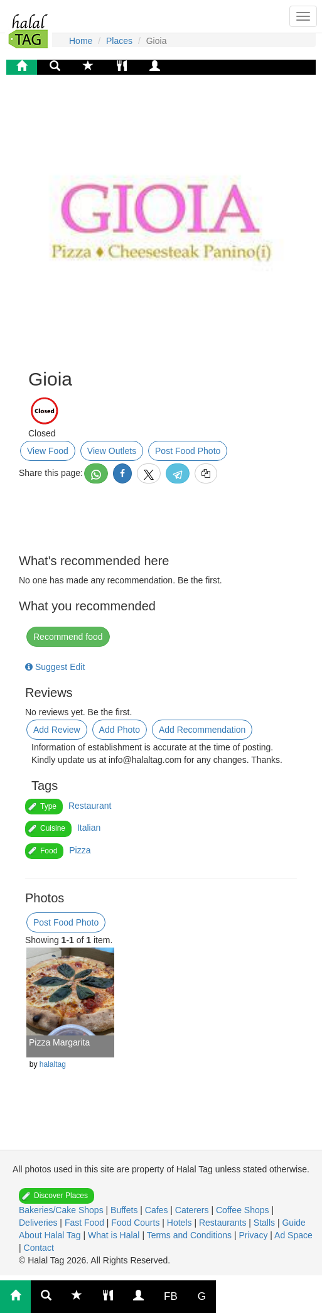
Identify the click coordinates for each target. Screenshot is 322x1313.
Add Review (56, 730)
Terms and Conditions (190, 1235)
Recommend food (68, 637)
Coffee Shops (243, 1210)
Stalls (265, 1223)
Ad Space (293, 1235)
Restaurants (224, 1223)
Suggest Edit (55, 667)
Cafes (157, 1210)
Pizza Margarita (59, 1042)
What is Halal (115, 1235)
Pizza (79, 850)
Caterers (193, 1210)
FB (171, 1296)
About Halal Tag (51, 1235)
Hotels (181, 1223)
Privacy (254, 1235)
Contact (39, 1248)
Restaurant (89, 806)
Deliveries (39, 1223)
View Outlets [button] (111, 451)
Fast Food (86, 1223)
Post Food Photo (187, 451)
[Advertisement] (128, 1115)
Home (80, 41)
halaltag (53, 1064)
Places (119, 41)
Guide (293, 1223)
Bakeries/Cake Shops (62, 1210)
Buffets (125, 1210)
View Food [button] (47, 451)
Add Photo (119, 730)
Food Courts (136, 1223)
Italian (88, 828)
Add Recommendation (202, 730)
